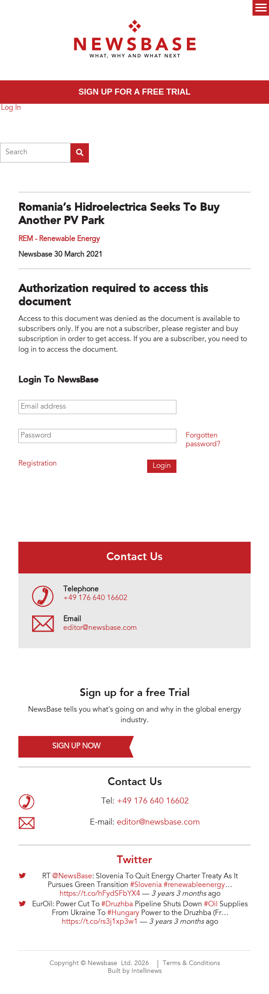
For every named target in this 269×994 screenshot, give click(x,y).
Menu (261, 8)
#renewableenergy (194, 885)
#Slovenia (146, 885)
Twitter (134, 860)
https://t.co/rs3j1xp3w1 (100, 922)
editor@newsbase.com (100, 628)
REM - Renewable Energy (59, 239)
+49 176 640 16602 (95, 598)
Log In (11, 108)
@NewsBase (72, 876)
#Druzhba (117, 904)
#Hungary (123, 913)
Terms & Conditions (191, 963)
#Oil (211, 904)
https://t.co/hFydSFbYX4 (100, 894)
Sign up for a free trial (134, 91)
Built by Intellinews (135, 971)
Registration (37, 463)
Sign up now (76, 746)
